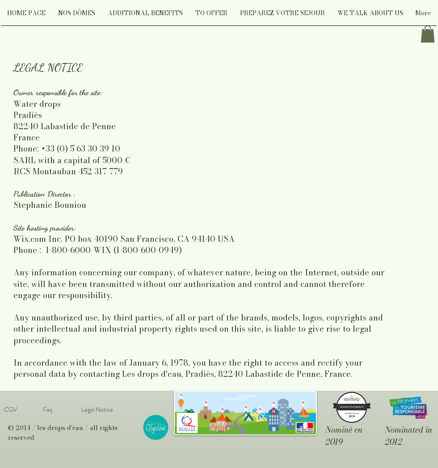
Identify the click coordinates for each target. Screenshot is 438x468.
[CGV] (10, 409)
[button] (76, 15)
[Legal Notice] (97, 409)
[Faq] (47, 409)
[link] (428, 33)
